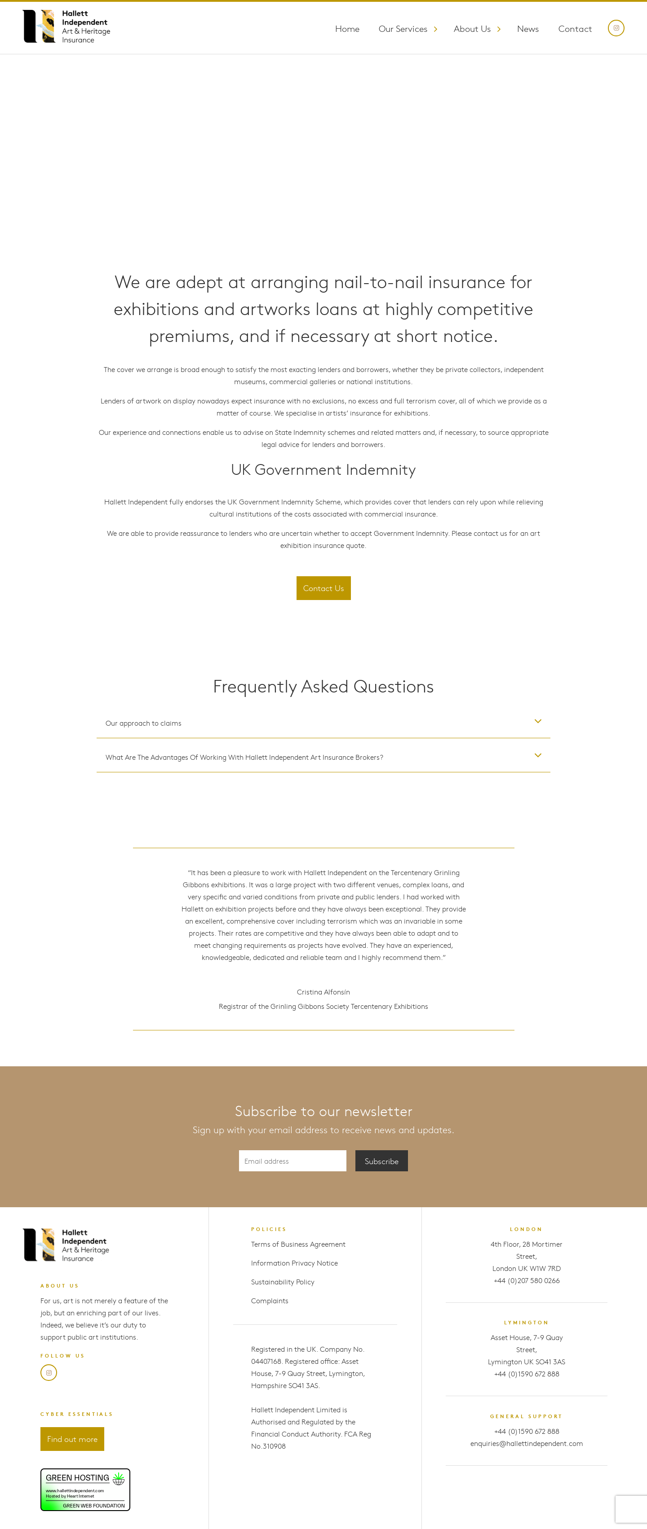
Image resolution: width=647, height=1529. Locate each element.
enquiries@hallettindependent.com (526, 1443)
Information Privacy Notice (294, 1262)
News (528, 28)
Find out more (72, 1438)
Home (347, 28)
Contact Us (323, 587)
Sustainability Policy (283, 1281)
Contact (575, 28)
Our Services (403, 28)
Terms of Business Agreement (298, 1244)
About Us (472, 28)
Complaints (269, 1300)
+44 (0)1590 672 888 (526, 1373)
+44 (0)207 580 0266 (527, 1280)
